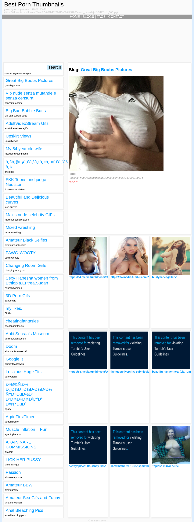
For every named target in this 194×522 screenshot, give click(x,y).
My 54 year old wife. (24, 148)
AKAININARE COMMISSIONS (21, 444)
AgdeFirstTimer (20, 416)
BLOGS (88, 17)
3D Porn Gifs (18, 295)
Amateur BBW (19, 485)
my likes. (14, 308)
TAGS (101, 17)
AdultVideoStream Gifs (27, 123)
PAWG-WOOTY (21, 252)
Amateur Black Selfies (26, 240)
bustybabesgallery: (164, 277)
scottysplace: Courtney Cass (87, 466)
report (73, 182)
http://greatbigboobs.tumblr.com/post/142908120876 (111, 177)
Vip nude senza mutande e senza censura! (31, 95)
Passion (13, 472)
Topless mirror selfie (165, 466)
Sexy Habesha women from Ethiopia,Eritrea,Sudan (32, 280)
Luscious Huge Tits (23, 371)
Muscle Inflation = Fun (26, 429)
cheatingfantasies (22, 321)
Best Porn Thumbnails (34, 4)
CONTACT (116, 17)
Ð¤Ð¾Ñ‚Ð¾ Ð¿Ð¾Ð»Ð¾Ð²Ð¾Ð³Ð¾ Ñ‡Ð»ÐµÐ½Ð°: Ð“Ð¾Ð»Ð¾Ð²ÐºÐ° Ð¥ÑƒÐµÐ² (29, 394)
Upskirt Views (18, 136)
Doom (11, 346)
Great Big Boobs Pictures (29, 80)
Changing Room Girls (26, 265)
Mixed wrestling (20, 227)
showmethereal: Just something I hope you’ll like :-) (144, 466)
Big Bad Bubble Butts (26, 110)
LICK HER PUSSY (23, 459)
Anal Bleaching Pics (24, 510)
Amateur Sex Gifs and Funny (33, 497)
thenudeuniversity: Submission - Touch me (138, 371)
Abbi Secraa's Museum (27, 333)
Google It (14, 359)
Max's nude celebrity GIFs (30, 214)
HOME (75, 17)
